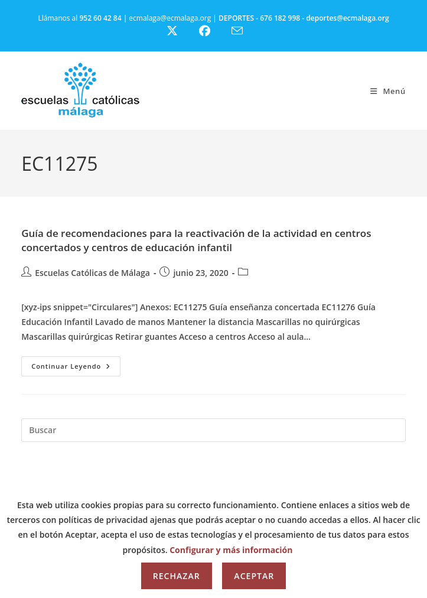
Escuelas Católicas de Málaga (92, 272)
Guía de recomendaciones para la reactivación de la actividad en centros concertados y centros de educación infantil (196, 240)
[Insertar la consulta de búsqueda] (213, 430)
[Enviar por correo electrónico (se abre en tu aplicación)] (244, 31)
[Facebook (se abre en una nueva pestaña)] (211, 31)
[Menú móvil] (388, 91)
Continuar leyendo (75, 368)
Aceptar (254, 575)
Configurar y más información (231, 549)
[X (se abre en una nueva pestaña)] (181, 31)
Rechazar (176, 575)
